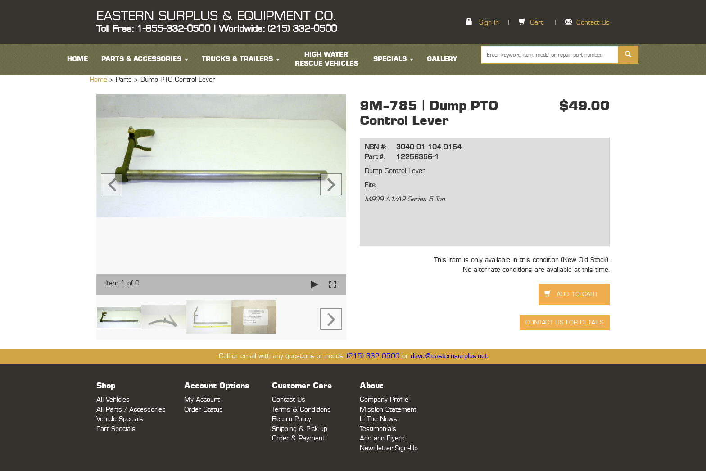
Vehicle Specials (119, 419)
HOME (77, 59)
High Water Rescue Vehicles (326, 59)
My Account (202, 399)
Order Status (203, 409)
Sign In (489, 22)
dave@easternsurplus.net (449, 356)
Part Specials (116, 429)
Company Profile (384, 399)
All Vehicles (113, 399)
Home (99, 79)
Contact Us (593, 22)
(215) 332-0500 (373, 356)
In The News (378, 419)
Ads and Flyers (382, 438)
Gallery (442, 59)
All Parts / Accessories (131, 409)
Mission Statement (388, 409)
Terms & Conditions (301, 409)
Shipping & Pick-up (299, 429)
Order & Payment (298, 438)
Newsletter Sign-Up (389, 448)
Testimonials (378, 429)
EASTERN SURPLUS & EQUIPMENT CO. (215, 16)
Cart (536, 22)
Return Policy (291, 419)
